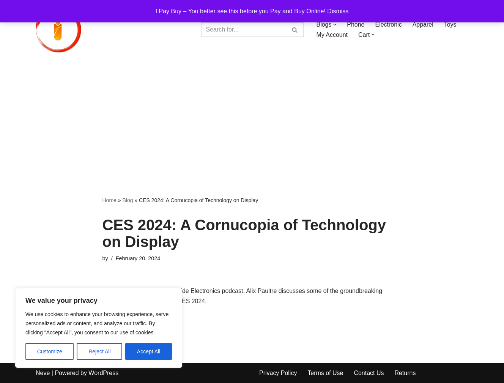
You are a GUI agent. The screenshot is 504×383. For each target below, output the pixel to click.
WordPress (103, 373)
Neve (43, 373)
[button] (335, 24)
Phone (356, 24)
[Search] (244, 29)
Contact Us (369, 373)
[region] (98, 328)
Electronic (388, 24)
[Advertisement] (252, 116)
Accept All (148, 351)
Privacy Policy (278, 373)
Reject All (99, 351)
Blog (127, 200)
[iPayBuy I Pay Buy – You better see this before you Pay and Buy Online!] (58, 29)
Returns (405, 373)
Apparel (423, 24)
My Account (332, 35)
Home (109, 200)
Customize (49, 351)
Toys (450, 24)
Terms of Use (325, 373)
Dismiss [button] (337, 11)
